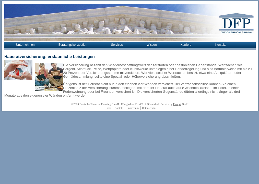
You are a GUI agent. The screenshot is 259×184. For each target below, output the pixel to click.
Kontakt (220, 45)
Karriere (186, 45)
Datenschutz (149, 108)
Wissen (152, 45)
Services (117, 45)
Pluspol (177, 104)
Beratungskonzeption (72, 45)
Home (107, 108)
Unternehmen (25, 45)
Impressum (133, 108)
